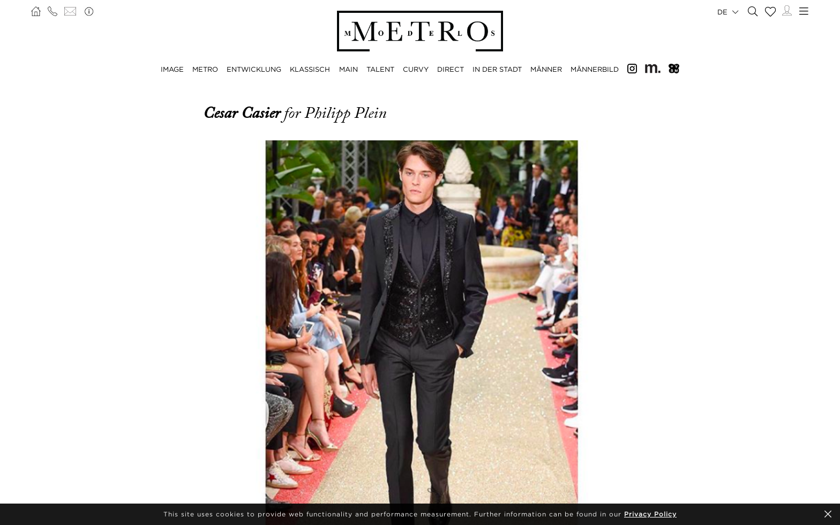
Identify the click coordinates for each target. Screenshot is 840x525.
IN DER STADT (497, 69)
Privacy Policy (650, 514)
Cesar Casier (243, 113)
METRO (205, 69)
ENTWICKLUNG (254, 69)
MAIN (348, 69)
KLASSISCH (310, 69)
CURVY (416, 69)
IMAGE (172, 69)
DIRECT (450, 69)
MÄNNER (546, 69)
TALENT (380, 69)
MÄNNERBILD (595, 69)
